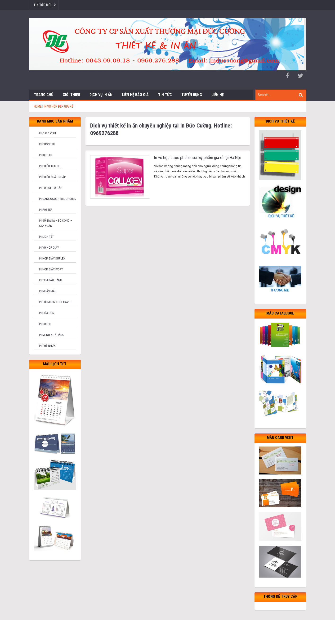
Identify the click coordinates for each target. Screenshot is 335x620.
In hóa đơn (46, 313)
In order (45, 324)
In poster (45, 209)
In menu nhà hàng (51, 335)
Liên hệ (217, 94)
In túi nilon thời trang (55, 302)
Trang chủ (43, 94)
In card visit (47, 133)
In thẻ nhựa (47, 345)
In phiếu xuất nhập (52, 177)
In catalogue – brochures (57, 199)
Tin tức (165, 94)
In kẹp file (46, 155)
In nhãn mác (47, 291)
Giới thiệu (71, 94)
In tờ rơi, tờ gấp (50, 188)
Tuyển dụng (191, 94)
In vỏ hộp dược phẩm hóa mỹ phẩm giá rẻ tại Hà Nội (197, 157)
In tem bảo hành (50, 280)
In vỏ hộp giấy (49, 247)
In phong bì (47, 144)
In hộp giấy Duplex (52, 258)
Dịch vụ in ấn (100, 94)
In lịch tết (46, 236)
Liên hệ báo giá (135, 94)
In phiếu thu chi (50, 166)
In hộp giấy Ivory (51, 269)
